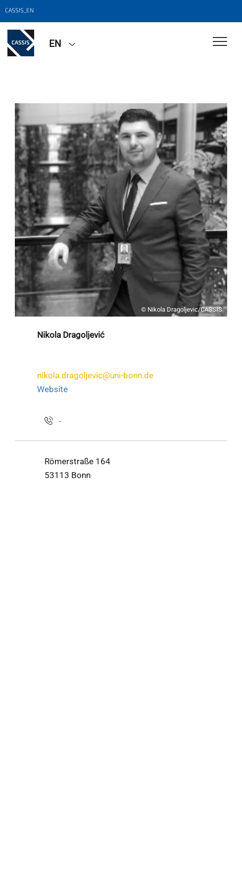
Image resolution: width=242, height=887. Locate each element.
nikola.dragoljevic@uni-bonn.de (95, 375)
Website (52, 389)
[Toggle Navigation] (220, 42)
